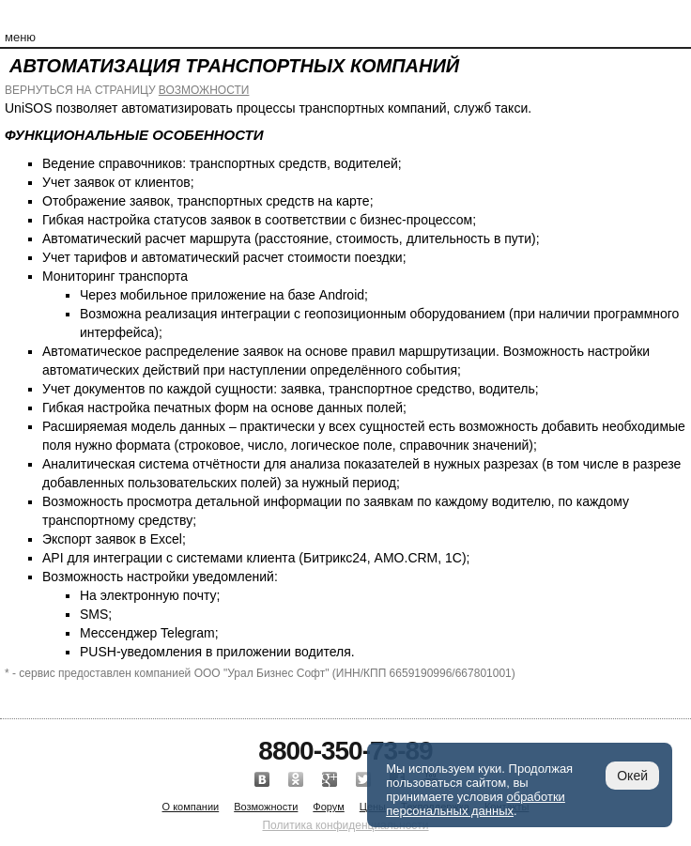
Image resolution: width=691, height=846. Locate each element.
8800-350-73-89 (345, 750)
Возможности (266, 806)
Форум (328, 806)
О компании (191, 806)
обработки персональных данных (475, 804)
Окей (632, 775)
